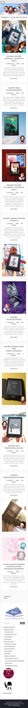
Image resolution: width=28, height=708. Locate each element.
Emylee (17, 480)
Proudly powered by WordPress (12, 703)
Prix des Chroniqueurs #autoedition (14, 564)
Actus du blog (7, 639)
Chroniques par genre (9, 646)
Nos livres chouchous (9, 648)
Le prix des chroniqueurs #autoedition (14, 660)
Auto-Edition (7, 653)
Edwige (17, 93)
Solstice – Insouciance (14, 351)
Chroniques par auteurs (10, 644)
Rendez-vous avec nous (11, 634)
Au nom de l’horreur (14, 319)
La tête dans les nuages (9, 627)
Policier (17, 446)
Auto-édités (18, 56)
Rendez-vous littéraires (10, 656)
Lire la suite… (14, 78)
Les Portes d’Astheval (14, 90)
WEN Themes (16, 705)
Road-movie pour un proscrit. (14, 477)
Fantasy (17, 88)
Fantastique (13, 218)
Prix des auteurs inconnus (11, 658)
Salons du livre (8, 663)
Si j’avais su (14, 220)
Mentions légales (7, 693)
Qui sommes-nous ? (9, 632)
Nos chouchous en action (11, 665)
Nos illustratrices (8, 636)
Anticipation (10, 56)
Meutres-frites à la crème (14, 448)
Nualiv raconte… (8, 651)
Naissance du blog (8, 629)
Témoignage (21, 218)
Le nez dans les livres (8, 641)
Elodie (18, 63)
